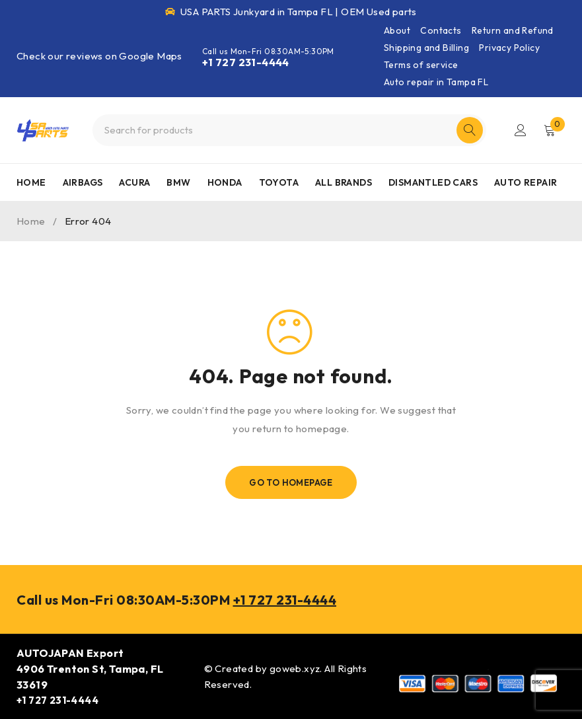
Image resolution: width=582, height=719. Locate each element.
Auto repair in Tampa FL (436, 82)
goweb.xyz (295, 668)
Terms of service (421, 65)
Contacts (440, 30)
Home (31, 221)
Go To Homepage (291, 482)
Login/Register (520, 130)
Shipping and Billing (426, 48)
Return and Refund (513, 30)
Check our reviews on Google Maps (99, 56)
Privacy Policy (509, 48)
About (397, 30)
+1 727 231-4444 (245, 62)
